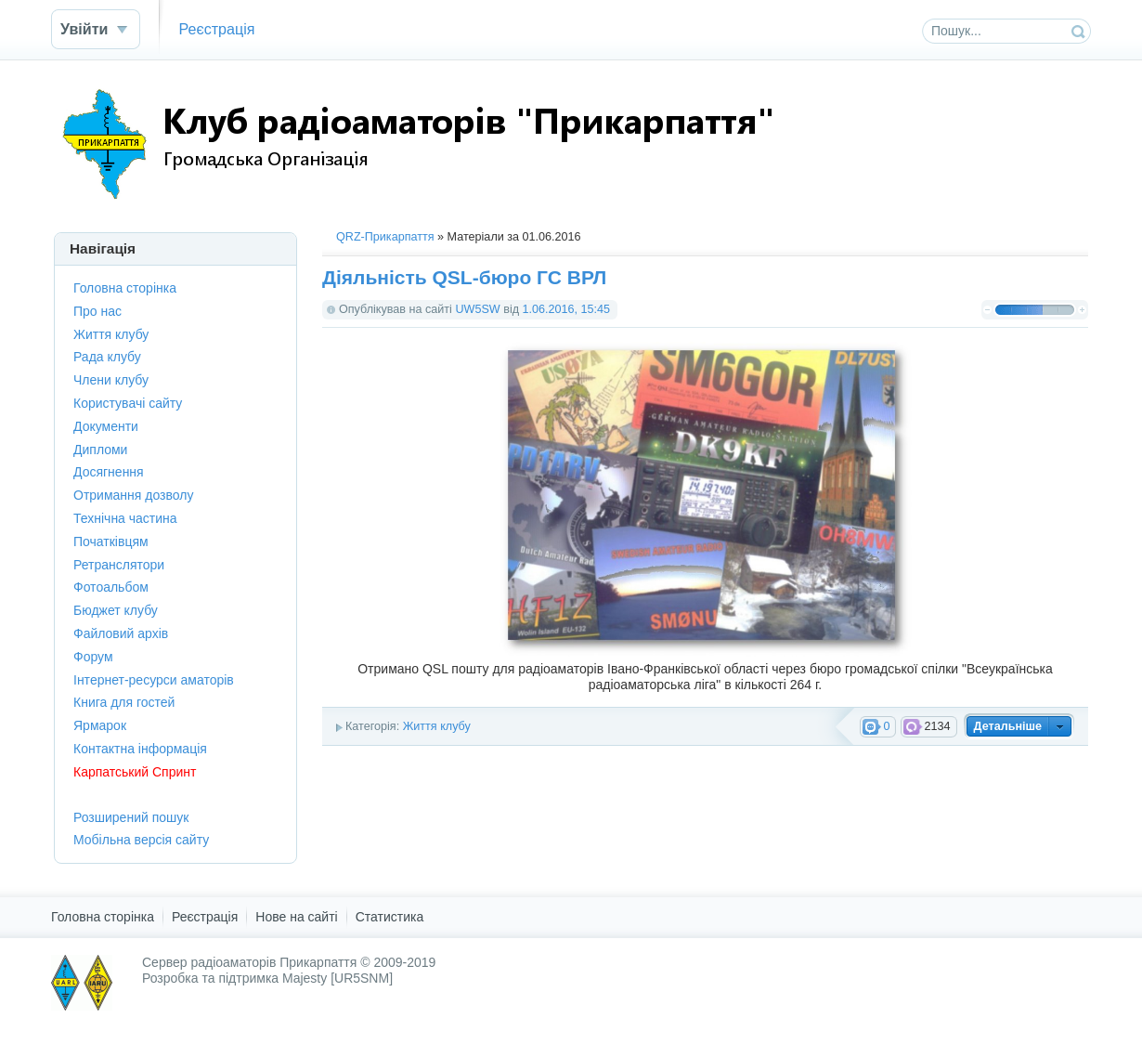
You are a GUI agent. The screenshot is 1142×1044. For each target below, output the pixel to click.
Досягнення (108, 471)
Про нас (97, 311)
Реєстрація (216, 28)
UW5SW (477, 309)
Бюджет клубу (115, 610)
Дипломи (100, 449)
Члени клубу (111, 379)
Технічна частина (125, 518)
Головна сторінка (124, 288)
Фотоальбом (111, 587)
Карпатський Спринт (134, 771)
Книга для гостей (124, 702)
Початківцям (111, 541)
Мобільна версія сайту (141, 839)
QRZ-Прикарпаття (385, 236)
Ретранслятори (118, 564)
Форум (93, 656)
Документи (105, 426)
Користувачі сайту (127, 403)
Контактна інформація (140, 748)
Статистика (390, 916)
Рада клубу (107, 356)
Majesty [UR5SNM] (337, 978)
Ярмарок (99, 725)
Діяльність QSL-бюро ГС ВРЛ (464, 277)
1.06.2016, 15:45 (567, 309)
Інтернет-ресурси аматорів (153, 679)
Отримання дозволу (133, 495)
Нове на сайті (296, 916)
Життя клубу (437, 726)
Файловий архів (120, 633)
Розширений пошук (130, 817)
